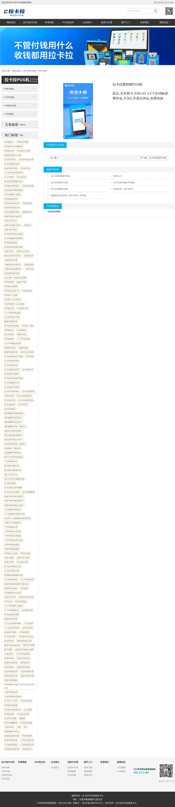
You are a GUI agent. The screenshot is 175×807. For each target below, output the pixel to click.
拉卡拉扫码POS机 (12, 361)
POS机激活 (9, 330)
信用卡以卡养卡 (23, 251)
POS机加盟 (9, 714)
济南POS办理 (10, 597)
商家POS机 (21, 335)
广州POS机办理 (11, 527)
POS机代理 (9, 308)
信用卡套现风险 (11, 680)
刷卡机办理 (21, 177)
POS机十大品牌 (11, 295)
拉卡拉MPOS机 (28, 391)
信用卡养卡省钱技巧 (13, 523)
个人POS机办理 (23, 339)
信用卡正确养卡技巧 (13, 225)
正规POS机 (28, 265)
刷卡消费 (8, 650)
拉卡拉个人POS (11, 701)
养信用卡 (27, 225)
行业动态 (121, 771)
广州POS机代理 (27, 740)
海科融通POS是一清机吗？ (15, 427)
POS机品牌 (9, 282)
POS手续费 (26, 736)
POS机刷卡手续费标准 (14, 146)
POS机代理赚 (26, 723)
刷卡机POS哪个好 (12, 466)
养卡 (26, 727)
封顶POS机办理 (23, 658)
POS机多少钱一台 (12, 291)
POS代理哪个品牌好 (13, 195)
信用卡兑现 (9, 562)
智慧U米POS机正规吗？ (14, 496)
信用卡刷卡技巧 (11, 230)
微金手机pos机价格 (12, 645)
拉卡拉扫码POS (11, 365)
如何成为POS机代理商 (14, 190)
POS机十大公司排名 (13, 300)
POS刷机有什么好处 (13, 593)
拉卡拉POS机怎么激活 (14, 234)
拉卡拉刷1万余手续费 (13, 488)
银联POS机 (21, 282)
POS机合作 (68, 22)
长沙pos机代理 (23, 714)
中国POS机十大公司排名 (15, 304)
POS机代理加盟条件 (13, 710)
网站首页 (11, 22)
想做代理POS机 (23, 667)
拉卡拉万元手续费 (12, 492)
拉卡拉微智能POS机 (60, 176)
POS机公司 (27, 749)
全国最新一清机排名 (13, 448)
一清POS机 (28, 269)
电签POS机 (23, 348)
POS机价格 (27, 291)
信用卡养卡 (9, 251)
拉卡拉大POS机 (27, 352)
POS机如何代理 (11, 199)
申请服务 (72, 771)
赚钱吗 (22, 718)
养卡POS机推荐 (23, 654)
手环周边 (9, 113)
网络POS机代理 (11, 619)
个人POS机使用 (11, 580)
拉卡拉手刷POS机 (12, 391)
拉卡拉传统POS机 (26, 400)
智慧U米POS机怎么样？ (14, 505)
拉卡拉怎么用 (22, 562)
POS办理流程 (20, 601)
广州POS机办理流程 (13, 536)
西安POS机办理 (11, 676)
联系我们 (144, 22)
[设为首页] (158, 2)
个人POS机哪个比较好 (14, 606)
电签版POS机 (10, 348)
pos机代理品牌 (10, 718)
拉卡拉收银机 (10, 409)
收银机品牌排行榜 (12, 736)
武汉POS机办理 (11, 672)
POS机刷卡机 (22, 308)
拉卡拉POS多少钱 (12, 317)
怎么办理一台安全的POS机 (15, 278)
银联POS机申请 (11, 352)
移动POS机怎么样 (24, 641)
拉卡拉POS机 (30, 22)
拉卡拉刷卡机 (10, 400)
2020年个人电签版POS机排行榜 (17, 518)
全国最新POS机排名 (13, 453)
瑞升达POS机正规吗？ (14, 431)
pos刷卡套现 (27, 628)
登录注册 (88, 767)
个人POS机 (9, 177)
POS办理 (8, 601)
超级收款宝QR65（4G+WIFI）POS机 (68, 195)
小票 (19, 727)
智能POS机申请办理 (13, 216)
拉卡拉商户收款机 (12, 374)
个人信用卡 (28, 623)
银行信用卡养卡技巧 (13, 256)
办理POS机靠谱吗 (12, 549)
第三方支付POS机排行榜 (15, 479)
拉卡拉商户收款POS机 (14, 378)
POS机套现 (24, 632)
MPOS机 (43, 71)
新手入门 (125, 22)
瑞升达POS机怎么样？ (14, 440)
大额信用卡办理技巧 (13, 265)
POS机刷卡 (9, 142)
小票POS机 (9, 727)
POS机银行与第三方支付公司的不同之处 (19, 686)
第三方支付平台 (11, 475)
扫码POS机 (10, 105)
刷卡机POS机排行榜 (13, 470)
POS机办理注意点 (12, 186)
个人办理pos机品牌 (12, 313)
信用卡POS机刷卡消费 (24, 650)
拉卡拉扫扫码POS (24, 396)
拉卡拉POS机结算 (12, 326)
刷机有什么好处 (11, 588)
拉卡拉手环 (23, 405)
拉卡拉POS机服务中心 (126, 803)
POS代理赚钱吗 (11, 723)
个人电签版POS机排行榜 (15, 514)
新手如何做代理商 (12, 615)
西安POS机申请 (27, 676)
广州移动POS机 (11, 745)
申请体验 (49, 22)
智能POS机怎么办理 (13, 155)
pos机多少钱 (27, 610)
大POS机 (9, 97)
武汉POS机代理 (27, 672)
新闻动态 (164, 22)
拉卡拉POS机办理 (26, 160)
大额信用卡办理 (11, 260)
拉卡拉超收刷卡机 (12, 383)
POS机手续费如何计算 (14, 575)
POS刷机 (24, 588)
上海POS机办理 (11, 692)
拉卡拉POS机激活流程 (14, 247)
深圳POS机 (9, 667)
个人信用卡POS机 (12, 628)
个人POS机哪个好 (12, 610)
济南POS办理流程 (26, 597)
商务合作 (88, 775)
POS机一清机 (27, 326)
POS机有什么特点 (26, 636)
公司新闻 (121, 767)
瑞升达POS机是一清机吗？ (15, 444)
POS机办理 (9, 151)
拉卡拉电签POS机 (12, 164)
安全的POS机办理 (12, 273)
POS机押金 (21, 330)
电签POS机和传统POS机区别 (16, 584)
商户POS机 (9, 335)
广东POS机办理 (27, 745)
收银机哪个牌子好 (12, 731)
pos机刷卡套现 (10, 632)
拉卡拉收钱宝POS (12, 370)
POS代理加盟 (26, 701)
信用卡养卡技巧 (11, 221)
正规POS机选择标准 (13, 269)
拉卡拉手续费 (10, 483)
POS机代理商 (27, 186)
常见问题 (72, 775)
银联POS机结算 (11, 321)
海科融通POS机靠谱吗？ (15, 413)
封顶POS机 (9, 658)
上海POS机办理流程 (13, 696)
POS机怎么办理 (23, 151)
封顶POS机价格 (11, 663)
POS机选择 (9, 339)
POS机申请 (25, 168)
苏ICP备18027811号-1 (92, 803)
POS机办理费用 (11, 286)
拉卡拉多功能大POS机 (14, 356)
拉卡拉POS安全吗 (12, 571)
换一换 (33, 135)
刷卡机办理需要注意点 (14, 181)
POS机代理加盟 (11, 705)
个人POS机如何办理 (13, 343)
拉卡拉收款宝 (27, 370)
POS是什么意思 (11, 553)
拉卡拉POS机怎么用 (13, 566)
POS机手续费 (22, 142)
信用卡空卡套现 (23, 558)
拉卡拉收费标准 (28, 492)
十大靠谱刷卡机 (11, 461)
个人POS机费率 (27, 580)
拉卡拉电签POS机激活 (14, 238)
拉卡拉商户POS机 (12, 387)
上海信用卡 (9, 654)
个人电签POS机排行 (13, 510)
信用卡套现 (9, 558)
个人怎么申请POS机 (13, 623)
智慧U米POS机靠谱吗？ (14, 501)
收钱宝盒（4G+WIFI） (124, 189)
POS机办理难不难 (12, 749)
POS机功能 (25, 553)
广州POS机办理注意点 (14, 540)
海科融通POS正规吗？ (14, 418)
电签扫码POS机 (11, 168)
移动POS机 (9, 641)
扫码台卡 (117, 176)
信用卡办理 (106, 22)
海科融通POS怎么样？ (14, 422)
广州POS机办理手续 (13, 531)
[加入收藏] (169, 2)
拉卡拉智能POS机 (12, 212)
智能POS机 (27, 212)
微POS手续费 (28, 645)
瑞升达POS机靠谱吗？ (14, 435)
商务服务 (88, 771)
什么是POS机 (10, 636)
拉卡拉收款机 (10, 405)
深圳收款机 (25, 663)
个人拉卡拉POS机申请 (14, 173)
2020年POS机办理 (12, 203)
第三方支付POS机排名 (14, 457)
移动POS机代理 (11, 740)
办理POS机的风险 (12, 545)
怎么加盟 (27, 710)
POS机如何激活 (11, 243)
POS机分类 (27, 203)
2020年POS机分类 (12, 208)
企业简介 (87, 22)
